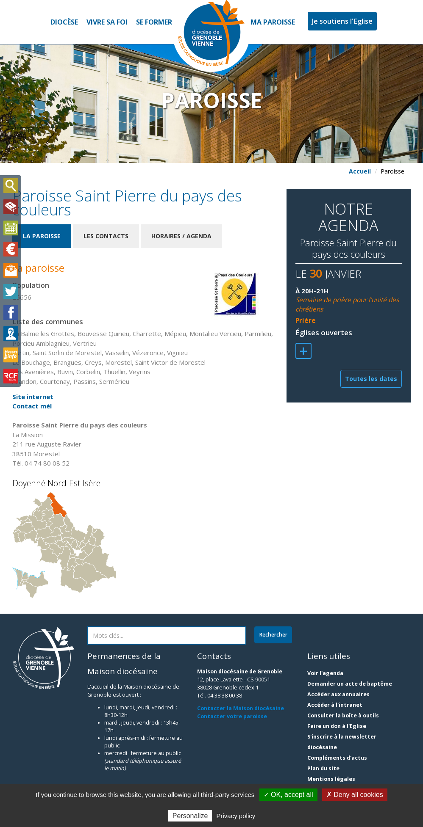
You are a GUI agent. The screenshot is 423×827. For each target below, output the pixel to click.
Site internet (32, 396)
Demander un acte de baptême (349, 683)
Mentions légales (331, 779)
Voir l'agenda (325, 673)
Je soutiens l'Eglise (342, 21)
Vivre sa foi (107, 22)
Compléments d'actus (337, 757)
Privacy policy (236, 815)
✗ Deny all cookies (354, 794)
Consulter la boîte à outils (343, 715)
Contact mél (32, 406)
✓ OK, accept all (288, 794)
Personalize (190, 815)
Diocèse (64, 22)
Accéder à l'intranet (334, 704)
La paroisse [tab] (42, 236)
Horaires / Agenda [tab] (181, 236)
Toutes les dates (371, 379)
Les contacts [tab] (105, 236)
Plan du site (323, 768)
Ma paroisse (272, 22)
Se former (154, 22)
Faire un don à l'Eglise (336, 726)
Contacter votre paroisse (232, 716)
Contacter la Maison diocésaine (240, 708)
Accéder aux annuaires (338, 694)
